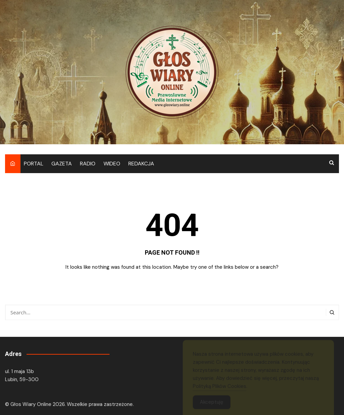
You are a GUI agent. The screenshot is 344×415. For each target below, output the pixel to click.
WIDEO (111, 163)
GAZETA (61, 163)
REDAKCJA (141, 163)
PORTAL (33, 163)
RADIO (87, 163)
